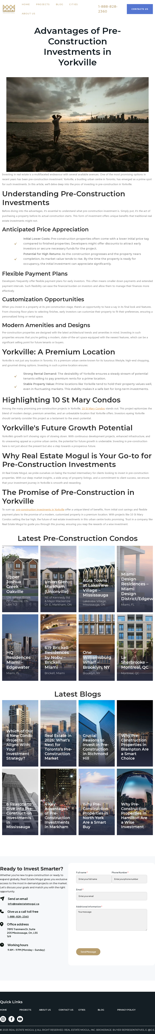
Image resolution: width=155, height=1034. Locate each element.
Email (80, 889)
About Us (28, 13)
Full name (82, 872)
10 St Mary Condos (93, 408)
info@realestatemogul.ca (23, 903)
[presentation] (99, 938)
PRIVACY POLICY (126, 1009)
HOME (3, 1009)
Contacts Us (140, 9)
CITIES (81, 1009)
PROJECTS (25, 1009)
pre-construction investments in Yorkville (40, 509)
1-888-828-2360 (108, 9)
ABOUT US (45, 1009)
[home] (10, 9)
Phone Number (120, 872)
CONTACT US (66, 1009)
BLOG (101, 1009)
